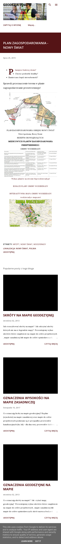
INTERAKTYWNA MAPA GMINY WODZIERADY (30, 193)
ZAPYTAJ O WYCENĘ (12, 25)
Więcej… (31, 25)
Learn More (27, 541)
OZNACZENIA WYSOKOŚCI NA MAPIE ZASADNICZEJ (26, 400)
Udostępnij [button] (8, 252)
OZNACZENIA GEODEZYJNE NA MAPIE (27, 487)
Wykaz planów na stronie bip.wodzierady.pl (30, 179)
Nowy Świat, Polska (26, 248)
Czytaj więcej (51, 344)
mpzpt (16, 244)
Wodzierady (39, 244)
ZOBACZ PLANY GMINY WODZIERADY (30, 186)
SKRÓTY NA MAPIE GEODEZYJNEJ (28, 315)
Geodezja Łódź (15, 5)
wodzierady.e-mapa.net (30, 197)
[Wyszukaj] (49, 4)
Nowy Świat (26, 244)
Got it (38, 541)
